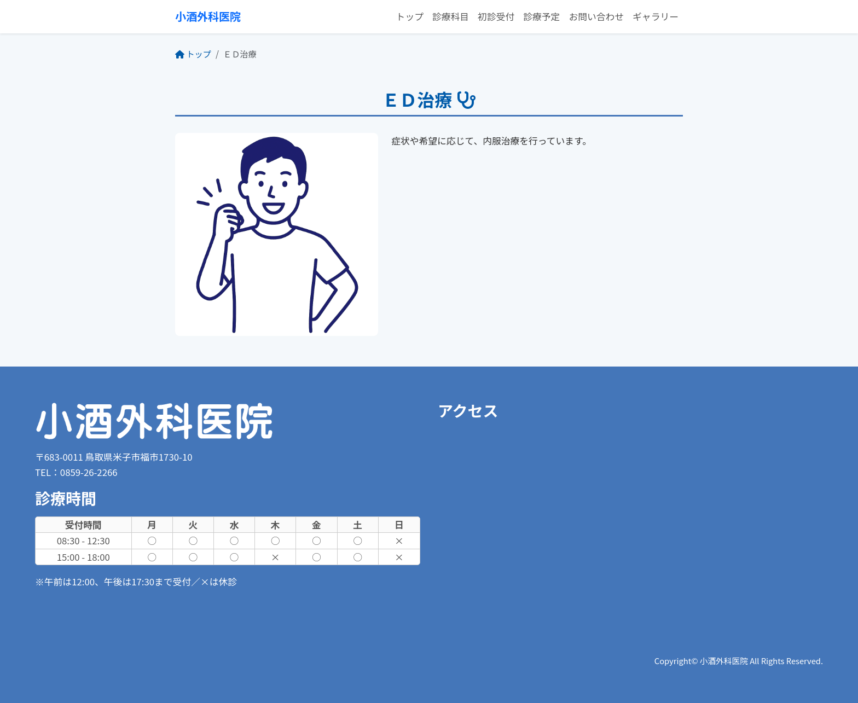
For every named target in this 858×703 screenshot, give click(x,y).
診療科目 (450, 16)
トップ (410, 16)
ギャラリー (656, 16)
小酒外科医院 (208, 16)
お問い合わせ (596, 16)
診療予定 (541, 16)
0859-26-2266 (89, 472)
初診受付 (496, 16)
